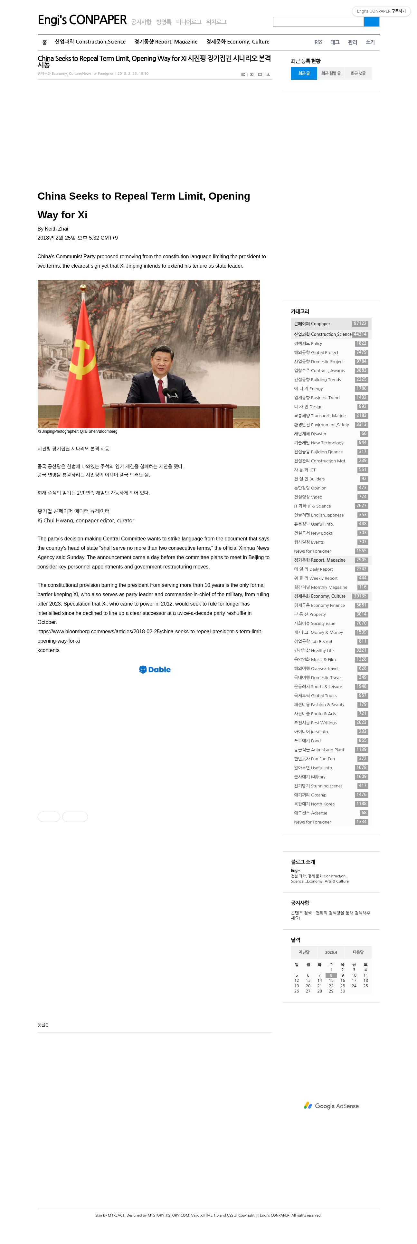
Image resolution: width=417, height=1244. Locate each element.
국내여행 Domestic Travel (331, 678)
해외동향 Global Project (331, 353)
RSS (318, 42)
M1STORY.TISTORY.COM (168, 1215)
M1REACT (116, 1215)
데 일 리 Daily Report (331, 569)
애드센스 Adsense (331, 813)
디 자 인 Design (331, 407)
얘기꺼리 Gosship (331, 795)
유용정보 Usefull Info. (331, 524)
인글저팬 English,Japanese (331, 515)
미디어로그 (188, 22)
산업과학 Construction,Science (90, 41)
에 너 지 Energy (331, 389)
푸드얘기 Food (331, 741)
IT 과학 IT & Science (331, 506)
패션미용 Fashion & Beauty (331, 705)
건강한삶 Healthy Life (331, 651)
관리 (352, 42)
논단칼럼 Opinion (331, 488)
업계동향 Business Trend (331, 398)
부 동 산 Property (331, 614)
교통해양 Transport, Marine (331, 416)
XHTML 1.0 (209, 1215)
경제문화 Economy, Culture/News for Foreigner (76, 73)
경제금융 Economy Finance (331, 605)
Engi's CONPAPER (82, 20)
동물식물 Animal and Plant (331, 750)
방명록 (163, 22)
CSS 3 (231, 1215)
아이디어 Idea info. (331, 732)
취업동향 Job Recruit (331, 642)
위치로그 (216, 22)
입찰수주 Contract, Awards (331, 371)
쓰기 (370, 42)
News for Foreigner (331, 551)
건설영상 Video (331, 497)
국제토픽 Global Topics (331, 696)
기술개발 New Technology (331, 443)
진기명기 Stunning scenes (331, 786)
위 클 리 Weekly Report (331, 578)
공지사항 (141, 22)
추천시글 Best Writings (331, 723)
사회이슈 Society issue (331, 624)
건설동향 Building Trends (331, 380)
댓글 (41, 1025)
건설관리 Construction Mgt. (331, 461)
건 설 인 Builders (331, 479)
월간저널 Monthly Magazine (331, 587)
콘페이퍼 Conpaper (331, 324)
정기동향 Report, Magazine (165, 41)
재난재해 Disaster (331, 434)
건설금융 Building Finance (331, 452)
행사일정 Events (331, 542)
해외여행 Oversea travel (331, 669)
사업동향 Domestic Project (331, 362)
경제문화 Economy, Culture (238, 41)
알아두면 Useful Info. (331, 768)
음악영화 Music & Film (331, 660)
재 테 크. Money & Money (331, 633)
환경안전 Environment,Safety (331, 425)
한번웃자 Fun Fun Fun (331, 759)
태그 (334, 42)
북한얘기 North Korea (331, 804)
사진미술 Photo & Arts (331, 714)
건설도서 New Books (331, 533)
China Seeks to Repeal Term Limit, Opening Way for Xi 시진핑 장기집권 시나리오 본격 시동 (154, 61)
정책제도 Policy (331, 344)
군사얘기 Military (331, 777)
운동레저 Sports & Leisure (331, 687)
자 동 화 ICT (331, 470)
